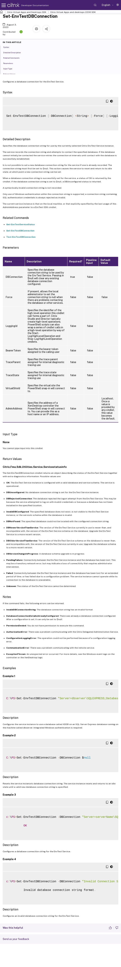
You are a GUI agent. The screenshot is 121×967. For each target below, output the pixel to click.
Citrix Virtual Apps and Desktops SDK (26, 12)
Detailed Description (14, 52)
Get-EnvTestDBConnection (20, 230)
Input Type (9, 68)
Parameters (10, 63)
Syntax (8, 47)
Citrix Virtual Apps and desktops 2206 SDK (73, 12)
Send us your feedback (16, 939)
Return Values (11, 74)
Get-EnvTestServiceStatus (20, 224)
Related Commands (13, 57)
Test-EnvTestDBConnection (20, 237)
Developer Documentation (29, 5)
